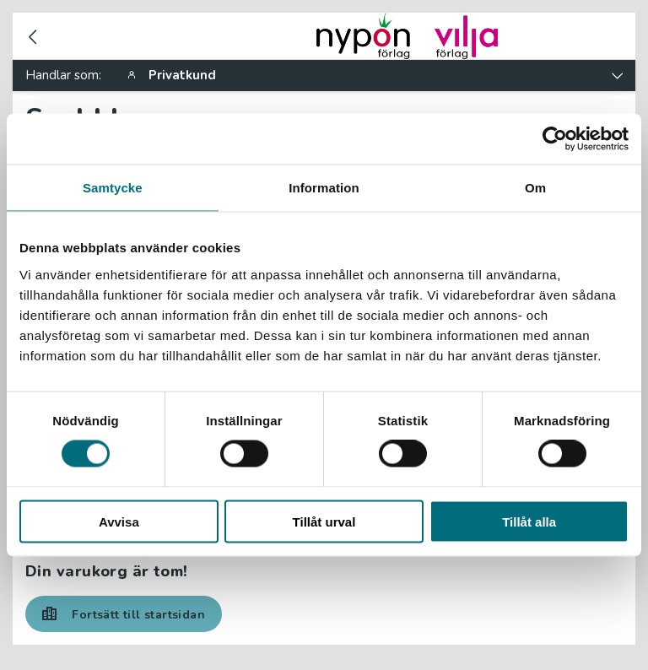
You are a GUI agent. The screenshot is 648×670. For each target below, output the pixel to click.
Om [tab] (535, 188)
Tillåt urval (324, 521)
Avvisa (119, 521)
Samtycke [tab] (113, 188)
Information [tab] (324, 188)
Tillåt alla (529, 521)
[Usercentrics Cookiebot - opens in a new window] (555, 139)
